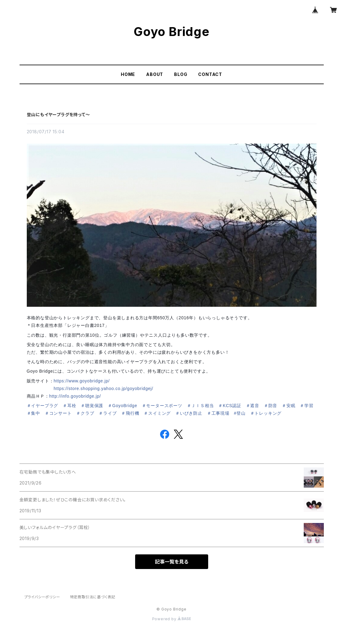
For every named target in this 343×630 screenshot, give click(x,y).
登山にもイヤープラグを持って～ (58, 114)
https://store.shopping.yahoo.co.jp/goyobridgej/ (103, 388)
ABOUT (154, 74)
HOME (128, 74)
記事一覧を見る (171, 562)
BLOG (180, 74)
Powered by (171, 619)
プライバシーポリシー (42, 597)
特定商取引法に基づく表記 (93, 597)
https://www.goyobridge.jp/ (82, 380)
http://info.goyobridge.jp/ (75, 396)
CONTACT (210, 74)
